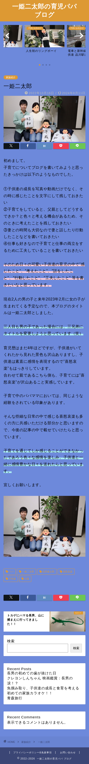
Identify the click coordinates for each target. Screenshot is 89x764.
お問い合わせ (68, 752)
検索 (11, 641)
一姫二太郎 (27, 571)
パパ (11, 571)
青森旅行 (14, 698)
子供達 (12, 578)
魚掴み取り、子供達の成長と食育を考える (43, 688)
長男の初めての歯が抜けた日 (31, 673)
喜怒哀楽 (67, 571)
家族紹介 (10, 77)
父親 (26, 578)
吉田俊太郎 (48, 571)
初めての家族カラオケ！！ (30, 693)
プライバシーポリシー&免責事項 (32, 752)
